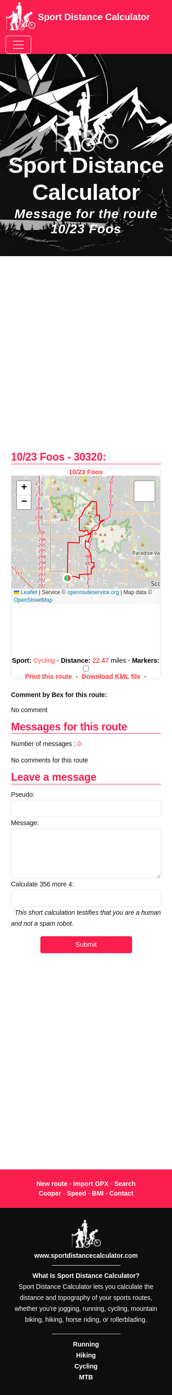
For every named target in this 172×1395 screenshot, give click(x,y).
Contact (121, 1193)
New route (51, 1183)
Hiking (86, 1355)
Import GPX (90, 1183)
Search (125, 1183)
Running (86, 1344)
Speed (76, 1193)
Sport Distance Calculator (78, 17)
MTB (86, 1377)
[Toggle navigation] (18, 45)
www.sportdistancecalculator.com (86, 1255)
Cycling (86, 1366)
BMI (98, 1193)
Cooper (50, 1193)
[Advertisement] (86, 358)
